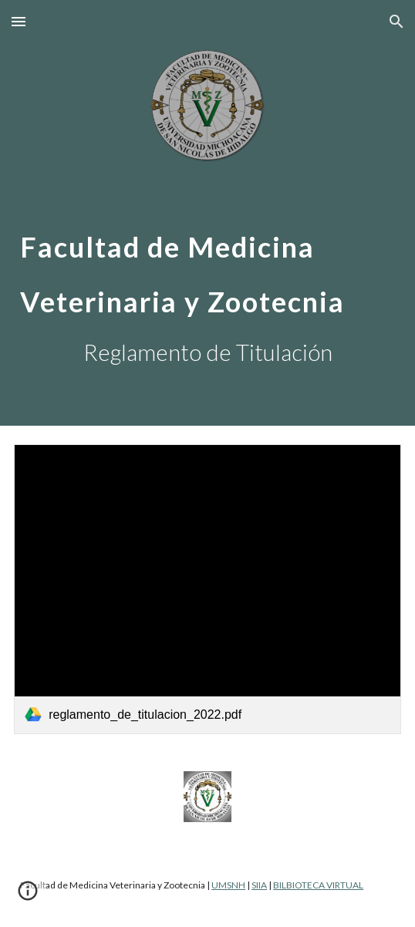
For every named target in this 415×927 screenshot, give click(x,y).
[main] (207, 264)
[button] (18, 21)
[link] (207, 589)
